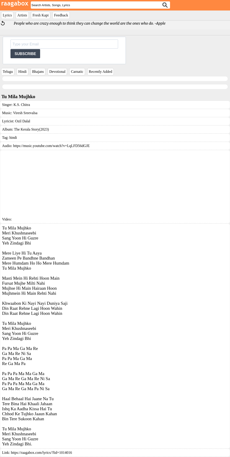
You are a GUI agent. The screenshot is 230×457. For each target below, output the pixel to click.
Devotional (57, 72)
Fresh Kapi (41, 15)
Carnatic (77, 72)
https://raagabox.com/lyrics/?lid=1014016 (41, 452)
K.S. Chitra (21, 105)
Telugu (8, 72)
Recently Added (100, 72)
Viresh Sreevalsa (25, 113)
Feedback (61, 15)
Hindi (22, 72)
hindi (13, 137)
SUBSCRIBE (25, 54)
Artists (22, 15)
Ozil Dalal (22, 121)
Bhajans (38, 72)
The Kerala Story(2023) (31, 129)
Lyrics (7, 15)
